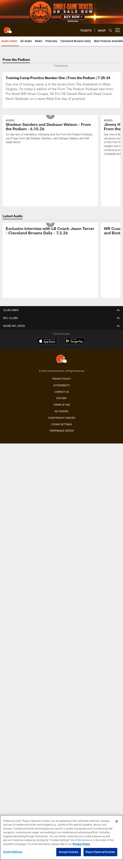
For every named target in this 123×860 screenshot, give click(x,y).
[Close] (116, 821)
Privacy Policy (61, 445)
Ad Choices (61, 477)
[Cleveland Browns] (61, 426)
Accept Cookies (68, 851)
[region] (61, 837)
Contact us (61, 458)
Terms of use (61, 471)
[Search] (110, 30)
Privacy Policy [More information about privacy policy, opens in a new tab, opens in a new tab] (81, 844)
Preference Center (62, 497)
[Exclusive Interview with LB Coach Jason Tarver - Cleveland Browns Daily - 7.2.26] (50, 297)
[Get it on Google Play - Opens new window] (74, 409)
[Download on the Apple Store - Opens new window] (47, 407)
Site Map (61, 464)
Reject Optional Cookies (100, 851)
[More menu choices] (117, 30)
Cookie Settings (61, 490)
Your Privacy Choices (61, 484)
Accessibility (61, 451)
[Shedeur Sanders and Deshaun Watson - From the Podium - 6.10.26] (50, 198)
